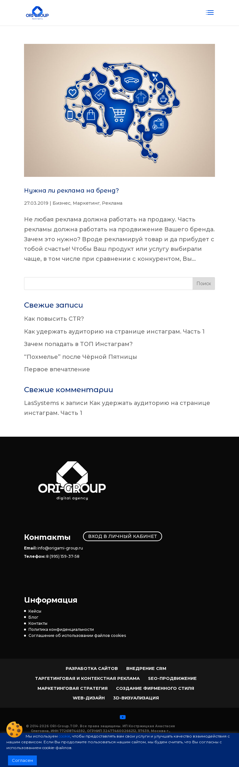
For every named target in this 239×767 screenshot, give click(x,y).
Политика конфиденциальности (61, 629)
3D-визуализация (136, 697)
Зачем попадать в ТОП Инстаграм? (78, 344)
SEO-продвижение (172, 678)
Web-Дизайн (89, 697)
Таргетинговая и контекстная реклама (87, 678)
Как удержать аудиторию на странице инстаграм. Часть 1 (114, 331)
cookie (64, 736)
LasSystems (41, 403)
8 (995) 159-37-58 (62, 556)
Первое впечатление (57, 369)
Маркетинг (86, 203)
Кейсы (35, 611)
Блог (33, 617)
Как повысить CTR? (54, 318)
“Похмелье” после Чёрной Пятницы (80, 356)
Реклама (112, 203)
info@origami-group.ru (60, 548)
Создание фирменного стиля (155, 688)
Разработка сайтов (92, 668)
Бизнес (61, 203)
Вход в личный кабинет (122, 536)
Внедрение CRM (146, 668)
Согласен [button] (22, 760)
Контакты (38, 623)
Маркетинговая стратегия (72, 688)
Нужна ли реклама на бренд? (71, 190)
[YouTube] (122, 717)
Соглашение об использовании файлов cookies (77, 635)
